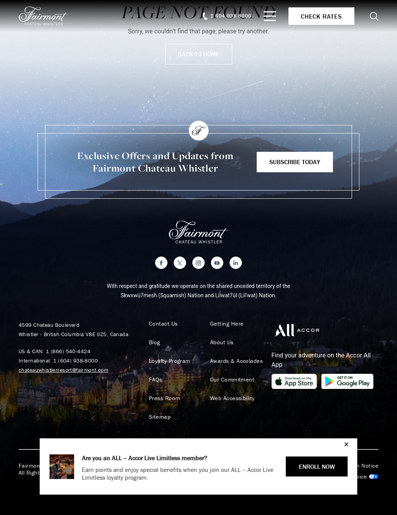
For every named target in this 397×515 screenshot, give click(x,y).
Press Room (164, 398)
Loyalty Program (169, 360)
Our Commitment (232, 379)
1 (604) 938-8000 (75, 360)
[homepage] (47, 16)
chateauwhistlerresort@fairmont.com (63, 369)
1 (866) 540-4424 (68, 351)
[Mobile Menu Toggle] (270, 16)
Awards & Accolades (236, 360)
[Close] (344, 444)
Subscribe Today (294, 162)
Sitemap (160, 416)
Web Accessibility (232, 398)
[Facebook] (161, 263)
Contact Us (163, 323)
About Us (222, 342)
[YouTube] (217, 263)
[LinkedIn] (236, 263)
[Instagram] (198, 263)
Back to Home (198, 54)
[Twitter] (180, 263)
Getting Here (226, 323)
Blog (154, 342)
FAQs (155, 379)
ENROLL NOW (317, 466)
